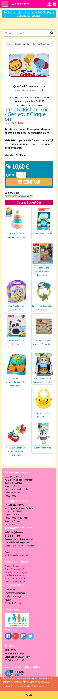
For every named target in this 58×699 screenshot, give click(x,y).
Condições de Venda (14, 575)
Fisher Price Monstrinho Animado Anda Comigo (15, 382)
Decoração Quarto (22, 196)
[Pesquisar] (52, 33)
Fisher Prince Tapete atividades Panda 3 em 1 (42, 344)
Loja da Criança (20, 3)
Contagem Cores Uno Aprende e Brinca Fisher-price (15, 451)
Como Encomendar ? (14, 569)
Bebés (8, 196)
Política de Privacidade (15, 578)
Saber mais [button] (37, 686)
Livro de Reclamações (15, 581)
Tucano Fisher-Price (42, 448)
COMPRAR (29, 182)
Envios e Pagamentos (15, 566)
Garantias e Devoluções (16, 572)
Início (9, 44)
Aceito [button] (29, 695)
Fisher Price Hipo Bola (42, 233)
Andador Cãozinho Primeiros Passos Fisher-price (42, 271)
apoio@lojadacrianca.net (29, 90)
